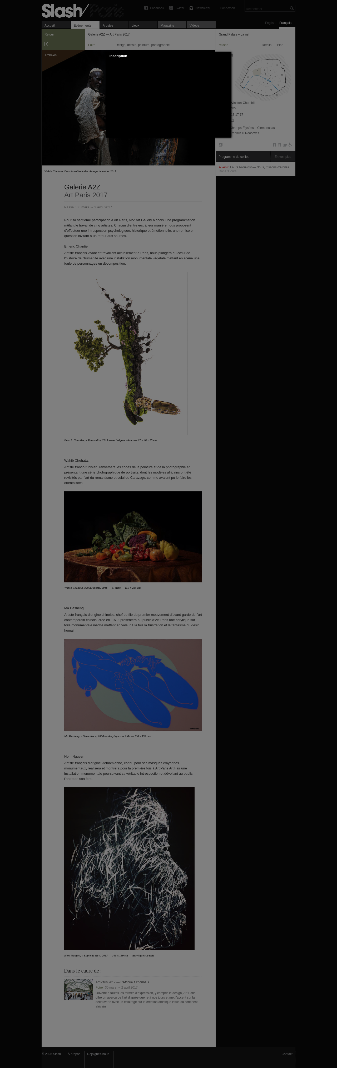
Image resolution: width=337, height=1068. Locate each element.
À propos (74, 1054)
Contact (287, 1054)
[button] (227, 56)
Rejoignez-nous (98, 1054)
